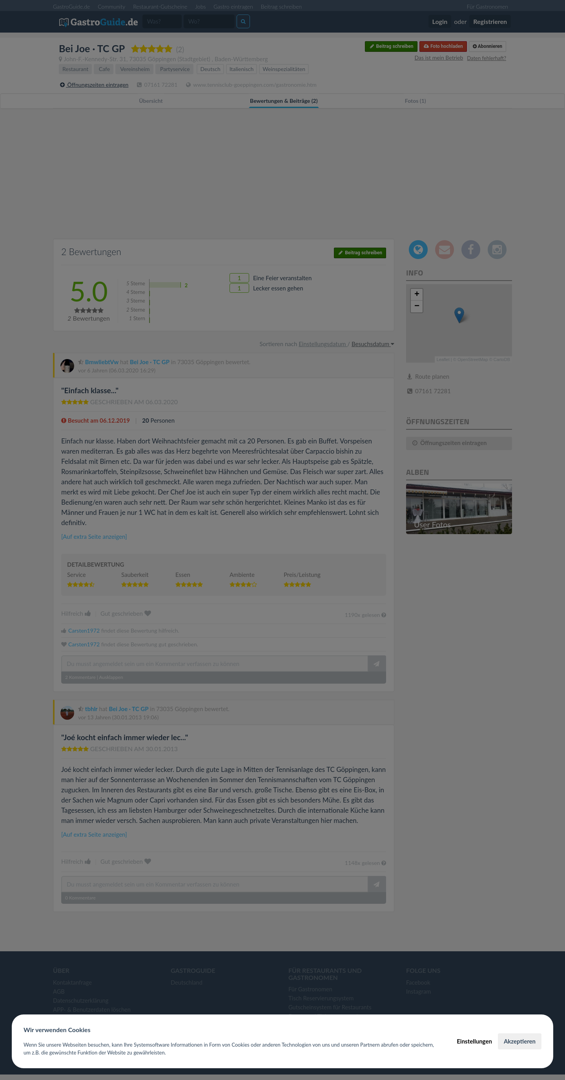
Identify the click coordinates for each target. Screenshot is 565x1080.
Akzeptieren (520, 1041)
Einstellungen (474, 1041)
